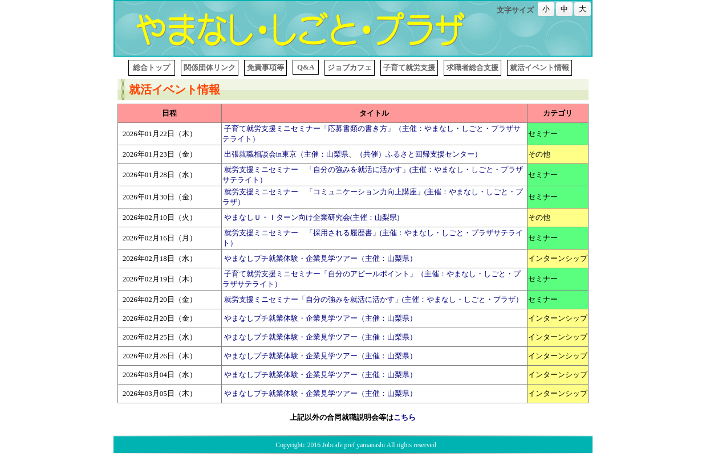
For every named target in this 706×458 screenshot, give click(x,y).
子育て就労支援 (409, 67)
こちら (404, 417)
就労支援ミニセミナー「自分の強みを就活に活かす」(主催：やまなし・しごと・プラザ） (373, 299)
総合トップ (151, 67)
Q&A (305, 67)
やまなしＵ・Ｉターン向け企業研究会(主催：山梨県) (312, 217)
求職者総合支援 (472, 67)
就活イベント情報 (539, 67)
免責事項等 (265, 67)
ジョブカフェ (349, 67)
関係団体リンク (210, 67)
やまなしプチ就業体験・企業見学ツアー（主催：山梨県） (320, 258)
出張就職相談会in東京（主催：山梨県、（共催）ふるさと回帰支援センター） (353, 154)
